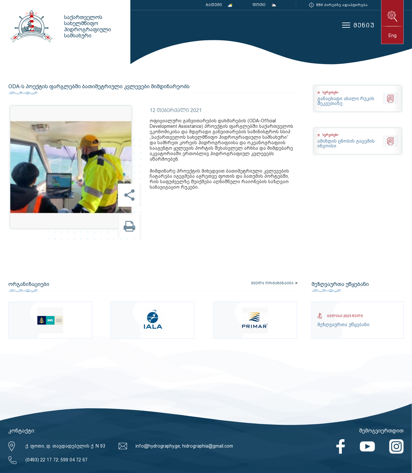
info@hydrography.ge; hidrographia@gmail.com (184, 446)
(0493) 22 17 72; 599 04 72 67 (56, 459)
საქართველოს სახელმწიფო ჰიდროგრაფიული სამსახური (30, 26)
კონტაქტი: (22, 431)
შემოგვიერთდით (381, 431)
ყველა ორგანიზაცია (272, 283)
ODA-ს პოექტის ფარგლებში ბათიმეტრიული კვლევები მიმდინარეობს (99, 87)
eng (393, 35)
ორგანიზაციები (28, 284)
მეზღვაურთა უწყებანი (340, 284)
